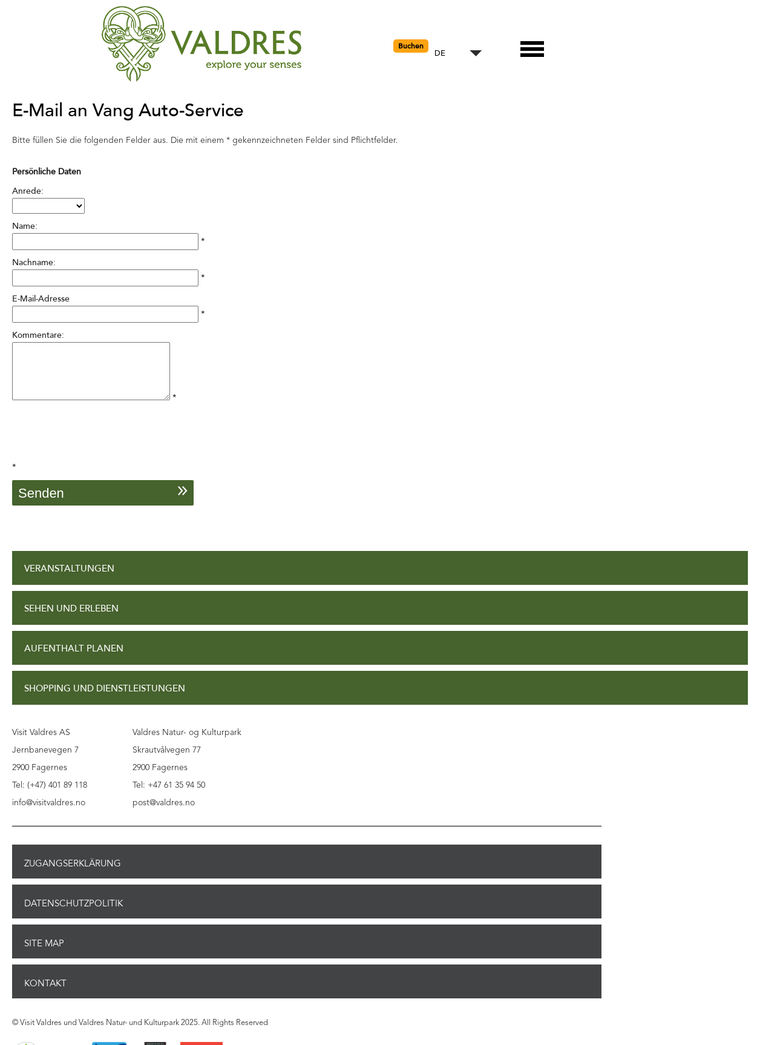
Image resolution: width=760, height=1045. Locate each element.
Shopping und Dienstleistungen (104, 699)
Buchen (411, 46)
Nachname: (34, 262)
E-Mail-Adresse (41, 299)
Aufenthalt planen (73, 659)
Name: (25, 226)
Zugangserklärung (72, 874)
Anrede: (28, 191)
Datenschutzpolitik (73, 914)
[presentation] (104, 448)
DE (439, 54)
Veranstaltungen (69, 579)
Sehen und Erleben (71, 619)
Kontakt (45, 994)
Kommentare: (38, 335)
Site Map (44, 954)
